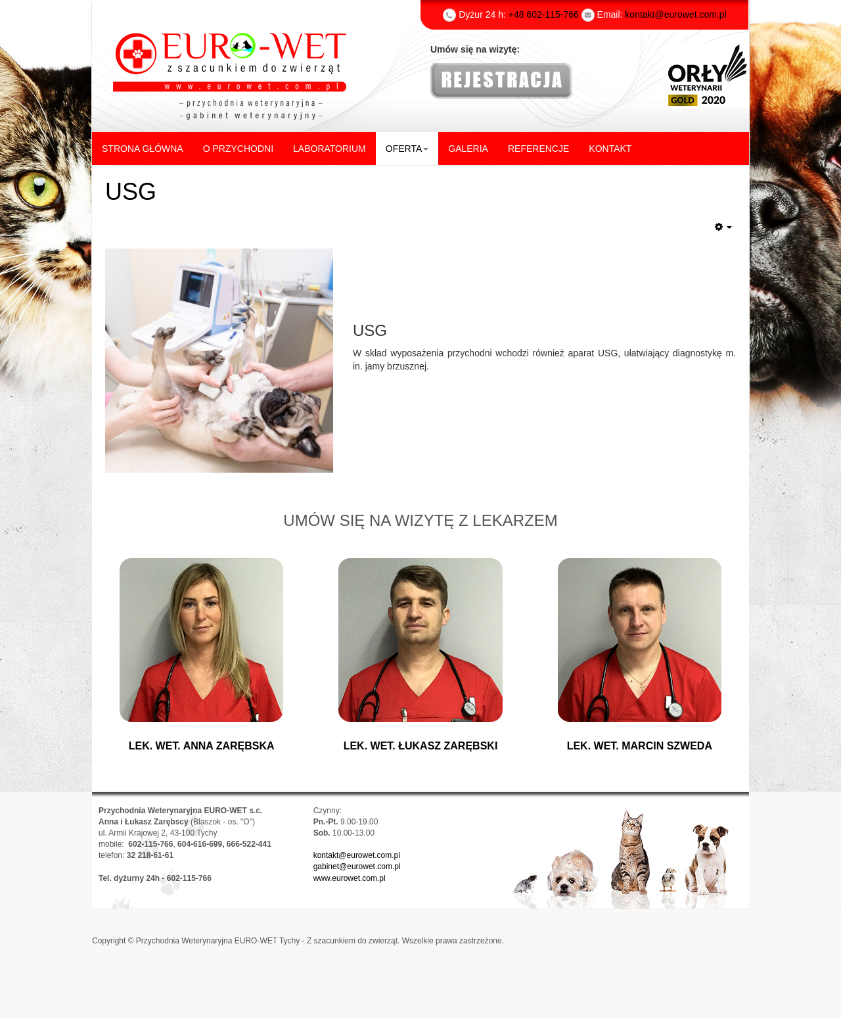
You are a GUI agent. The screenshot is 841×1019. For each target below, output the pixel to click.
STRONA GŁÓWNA (142, 148)
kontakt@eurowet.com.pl (356, 855)
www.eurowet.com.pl (349, 878)
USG (130, 191)
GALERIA (468, 148)
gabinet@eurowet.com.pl (357, 866)
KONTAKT (610, 148)
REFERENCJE (538, 148)
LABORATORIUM (329, 148)
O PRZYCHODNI (238, 148)
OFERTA (407, 148)
